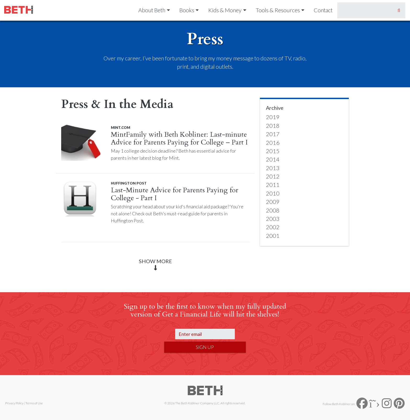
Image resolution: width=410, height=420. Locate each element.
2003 (273, 218)
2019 (273, 117)
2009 (273, 201)
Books (186, 10)
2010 (273, 193)
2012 (273, 176)
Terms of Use (34, 403)
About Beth (151, 10)
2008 (273, 210)
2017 (273, 134)
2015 (273, 151)
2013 (273, 168)
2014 (273, 159)
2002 (273, 227)
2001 (273, 235)
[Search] (364, 10)
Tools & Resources (278, 10)
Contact (323, 10)
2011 (273, 184)
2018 (273, 125)
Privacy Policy (14, 403)
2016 (273, 142)
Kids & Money (225, 10)
